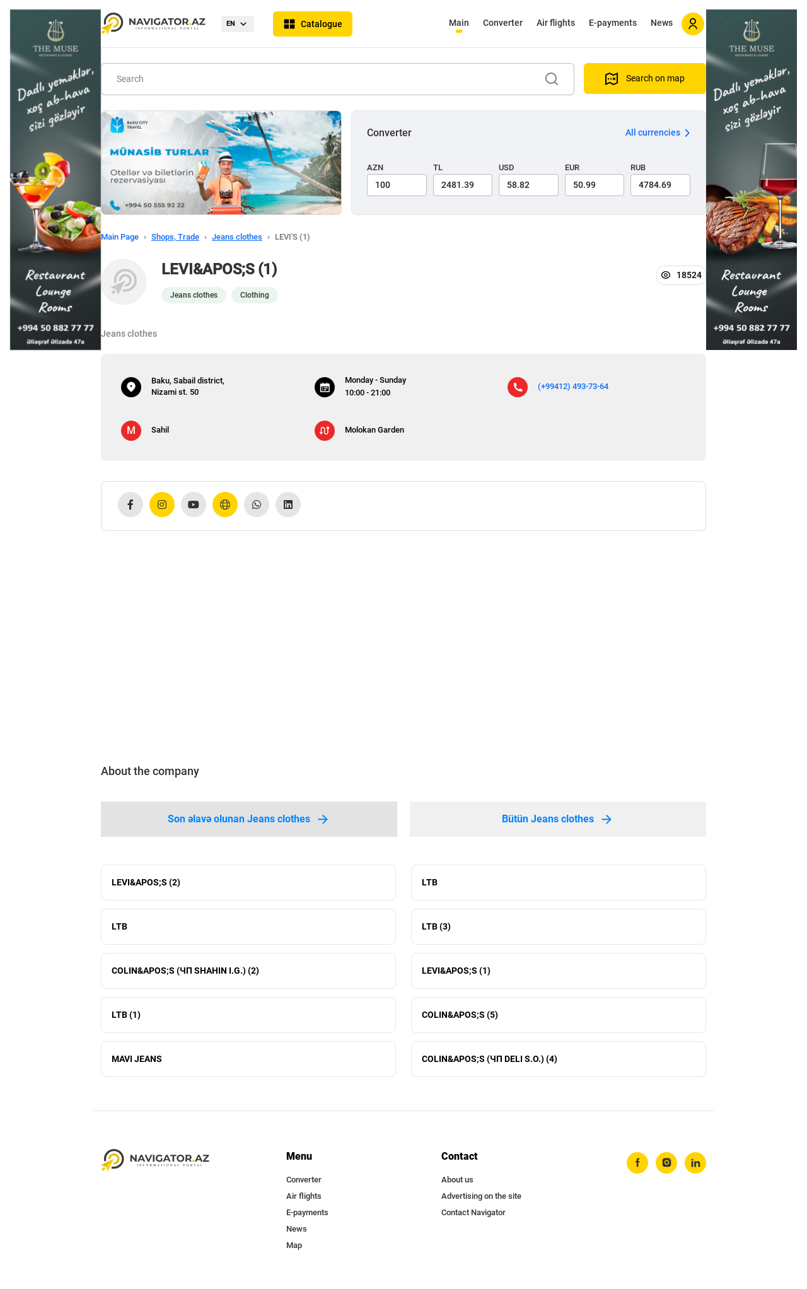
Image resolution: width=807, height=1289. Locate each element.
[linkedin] (695, 1163)
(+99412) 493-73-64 (573, 386)
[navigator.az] (155, 1160)
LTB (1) (126, 1015)
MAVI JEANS (137, 1059)
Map (294, 1245)
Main (459, 23)
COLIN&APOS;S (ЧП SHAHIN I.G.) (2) (185, 970)
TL (438, 167)
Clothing (254, 295)
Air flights (556, 23)
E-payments (613, 23)
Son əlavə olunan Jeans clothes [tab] (249, 819)
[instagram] (666, 1163)
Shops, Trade (175, 237)
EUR (572, 167)
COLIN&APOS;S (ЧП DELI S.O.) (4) (489, 1059)
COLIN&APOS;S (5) (460, 1015)
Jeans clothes (237, 237)
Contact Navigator (473, 1212)
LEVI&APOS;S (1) (456, 970)
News (662, 23)
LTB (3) (436, 926)
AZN (375, 167)
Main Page (120, 237)
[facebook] (637, 1163)
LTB (430, 882)
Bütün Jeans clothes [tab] (558, 819)
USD (506, 167)
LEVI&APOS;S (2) (146, 882)
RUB (638, 167)
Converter (503, 23)
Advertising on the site (481, 1196)
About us (457, 1179)
